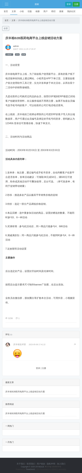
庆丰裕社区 (39, 467)
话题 (30, 11)
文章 (14, 11)
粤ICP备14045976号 (53, 467)
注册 (76, 4)
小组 (22, 11)
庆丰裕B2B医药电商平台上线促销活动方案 (25, 391)
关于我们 (21, 464)
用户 (45, 11)
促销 (23, 54)
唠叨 (53, 11)
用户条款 (41, 464)
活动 (17, 54)
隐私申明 (51, 464)
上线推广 (9, 54)
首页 (6, 11)
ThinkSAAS (30, 469)
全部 (6, 28)
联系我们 (31, 464)
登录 (69, 4)
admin (16, 46)
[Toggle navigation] (6, 4)
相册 (37, 11)
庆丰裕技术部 (19, 344)
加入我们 (61, 464)
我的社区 (71, 11)
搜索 (37, 4)
